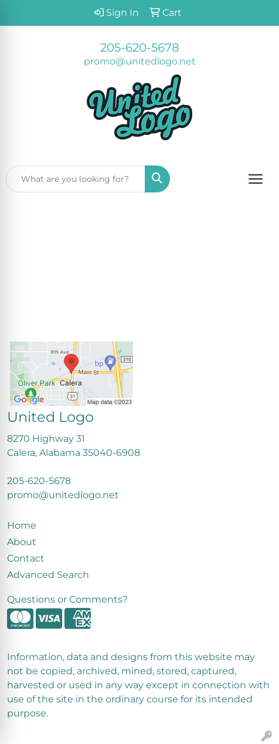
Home (21, 525)
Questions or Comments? (67, 599)
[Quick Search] (75, 178)
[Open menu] (255, 179)
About (21, 541)
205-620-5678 (139, 47)
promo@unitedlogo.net (140, 61)
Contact (26, 558)
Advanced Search (48, 574)
